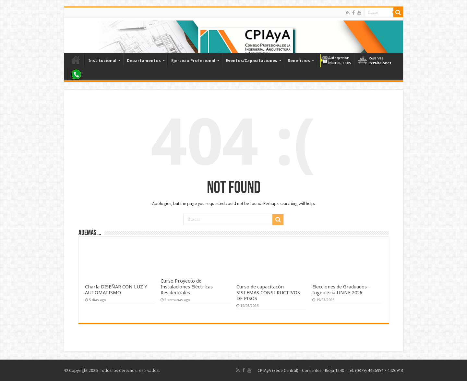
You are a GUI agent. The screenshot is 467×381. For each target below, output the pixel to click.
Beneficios (299, 60)
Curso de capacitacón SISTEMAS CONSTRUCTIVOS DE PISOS (268, 292)
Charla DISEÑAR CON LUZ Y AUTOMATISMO (116, 290)
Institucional (102, 60)
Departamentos (144, 60)
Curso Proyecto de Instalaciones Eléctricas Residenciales (187, 287)
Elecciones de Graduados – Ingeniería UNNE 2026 (341, 290)
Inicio (75, 60)
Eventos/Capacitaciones (251, 60)
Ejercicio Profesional (193, 60)
